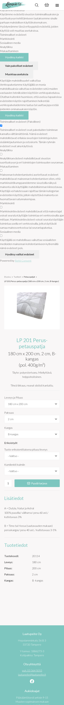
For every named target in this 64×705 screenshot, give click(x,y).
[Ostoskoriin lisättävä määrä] (8, 483)
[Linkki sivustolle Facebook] (32, 681)
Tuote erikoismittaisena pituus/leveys (25, 449)
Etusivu (7, 277)
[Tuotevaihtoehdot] (32, 404)
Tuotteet (17, 277)
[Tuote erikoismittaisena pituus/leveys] (32, 456)
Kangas (8, 427)
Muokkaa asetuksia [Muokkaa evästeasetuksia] (16, 74)
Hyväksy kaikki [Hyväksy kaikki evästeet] (14, 57)
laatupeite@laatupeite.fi (32, 674)
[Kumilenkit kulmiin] (32, 471)
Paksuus (9, 412)
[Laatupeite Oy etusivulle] (16, 5)
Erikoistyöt (10, 442)
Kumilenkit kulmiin (14, 464)
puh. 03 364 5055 (32, 670)
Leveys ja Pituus (13, 397)
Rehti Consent (23, 260)
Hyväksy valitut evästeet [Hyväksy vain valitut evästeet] (19, 254)
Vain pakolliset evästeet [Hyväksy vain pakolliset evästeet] (19, 65)
